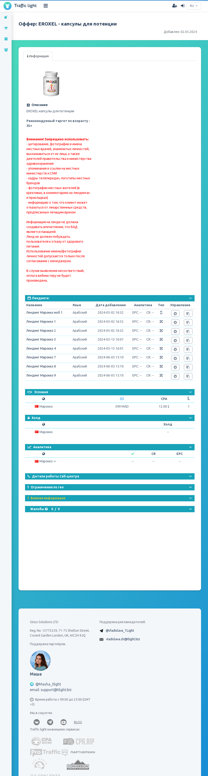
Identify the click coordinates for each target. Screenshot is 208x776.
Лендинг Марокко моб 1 (44, 312)
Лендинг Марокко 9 (41, 375)
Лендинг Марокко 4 (41, 348)
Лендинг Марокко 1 (41, 321)
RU (192, 6)
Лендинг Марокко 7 (41, 357)
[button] (58, 105)
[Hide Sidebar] (45, 6)
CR (153, 454)
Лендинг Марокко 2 (41, 330)
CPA (164, 399)
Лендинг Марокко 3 (41, 339)
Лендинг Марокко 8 (41, 366)
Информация (38, 56)
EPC (179, 454)
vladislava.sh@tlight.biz (123, 639)
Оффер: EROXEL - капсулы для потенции (68, 23)
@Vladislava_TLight (120, 630)
